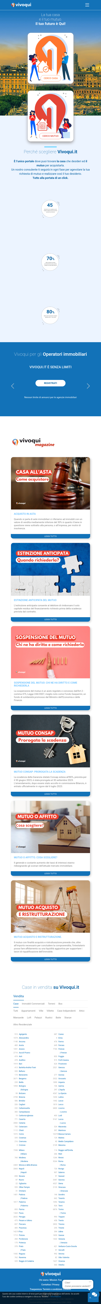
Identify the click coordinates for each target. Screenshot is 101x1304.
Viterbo (61, 1265)
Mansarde (18, 1017)
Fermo (61, 1042)
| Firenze (62, 1053)
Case (16, 1003)
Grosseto (62, 1079)
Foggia (61, 1056)
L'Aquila (61, 1090)
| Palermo (23, 1206)
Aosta (21, 1045)
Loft (29, 1017)
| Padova (23, 1198)
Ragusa (22, 1254)
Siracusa (62, 1187)
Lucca (60, 1119)
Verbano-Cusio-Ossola (67, 1246)
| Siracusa (63, 1191)
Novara (22, 1176)
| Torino (62, 1213)
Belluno (22, 1071)
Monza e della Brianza (28, 1165)
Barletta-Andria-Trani (27, 1067)
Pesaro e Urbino (25, 1220)
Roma (60, 1161)
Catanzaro (23, 1127)
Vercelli (61, 1250)
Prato (21, 1246)
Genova (61, 1067)
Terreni (51, 1003)
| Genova (62, 1071)
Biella (21, 1082)
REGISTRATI (50, 383)
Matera (61, 1138)
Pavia (21, 1213)
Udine (60, 1232)
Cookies (67, 1289)
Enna (60, 1038)
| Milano (23, 1154)
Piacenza (22, 1228)
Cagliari (22, 1104)
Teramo (61, 1202)
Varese (61, 1235)
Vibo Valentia (63, 1257)
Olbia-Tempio (24, 1187)
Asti (20, 1056)
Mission (53, 1280)
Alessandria (24, 1038)
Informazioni (56, 1297)
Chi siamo (44, 1280)
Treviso (61, 1224)
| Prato (22, 1250)
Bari (20, 1064)
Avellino (22, 1060)
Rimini (61, 1158)
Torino (61, 1209)
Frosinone (62, 1064)
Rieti (60, 1154)
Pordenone (23, 1239)
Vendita (18, 996)
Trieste (61, 1228)
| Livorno (62, 1112)
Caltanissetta (24, 1108)
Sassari (61, 1176)
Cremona (22, 1141)
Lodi (60, 1116)
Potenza (22, 1243)
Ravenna (22, 1257)
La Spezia (62, 1093)
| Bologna (23, 1090)
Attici (81, 1010)
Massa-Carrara (64, 1134)
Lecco (60, 1104)
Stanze (67, 1017)
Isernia (61, 1086)
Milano (21, 1150)
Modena (22, 1158)
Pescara (22, 1224)
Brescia (22, 1097)
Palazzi (38, 1017)
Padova (22, 1195)
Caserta (22, 1119)
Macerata (62, 1127)
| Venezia (62, 1243)
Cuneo (61, 1034)
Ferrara (61, 1045)
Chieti (21, 1130)
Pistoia (22, 1235)
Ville (41, 1010)
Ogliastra (22, 1183)
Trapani (61, 1217)
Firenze (61, 1049)
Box (60, 1003)
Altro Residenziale (22, 1024)
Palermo (22, 1202)
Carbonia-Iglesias (26, 1116)
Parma (21, 1209)
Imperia (61, 1082)
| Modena (23, 1161)
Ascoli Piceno (24, 1053)
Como (21, 1134)
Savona (61, 1180)
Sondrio (61, 1195)
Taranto (61, 1198)
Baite (58, 1017)
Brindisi (22, 1101)
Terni (60, 1206)
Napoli (21, 1169)
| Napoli (22, 1172)
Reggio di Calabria (26, 1261)
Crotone (22, 1145)
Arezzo (22, 1049)
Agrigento (23, 1034)
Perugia (22, 1217)
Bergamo (22, 1079)
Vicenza (61, 1261)
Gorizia (61, 1075)
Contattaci (46, 1284)
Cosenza (22, 1138)
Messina (61, 1145)
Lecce (60, 1101)
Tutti (15, 1010)
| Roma (62, 1165)
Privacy (55, 1284)
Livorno (61, 1108)
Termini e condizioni (52, 1289)
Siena (60, 1183)
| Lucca (62, 1123)
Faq (60, 1280)
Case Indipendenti (66, 1010)
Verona (61, 1254)
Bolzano (22, 1093)
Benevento (23, 1075)
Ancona (22, 1042)
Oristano (22, 1191)
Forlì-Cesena (63, 1060)
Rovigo (61, 1169)
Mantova (62, 1130)
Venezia (61, 1239)
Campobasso (24, 1112)
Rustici (48, 1017)
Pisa (20, 1232)
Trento (61, 1220)
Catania (22, 1123)
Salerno (61, 1172)
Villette (50, 1010)
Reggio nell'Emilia (65, 1150)
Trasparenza (36, 1289)
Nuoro (21, 1180)
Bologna (22, 1086)
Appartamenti (28, 1010)
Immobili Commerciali (33, 1003)
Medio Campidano (66, 1141)
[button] (12, 385)
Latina (61, 1097)
